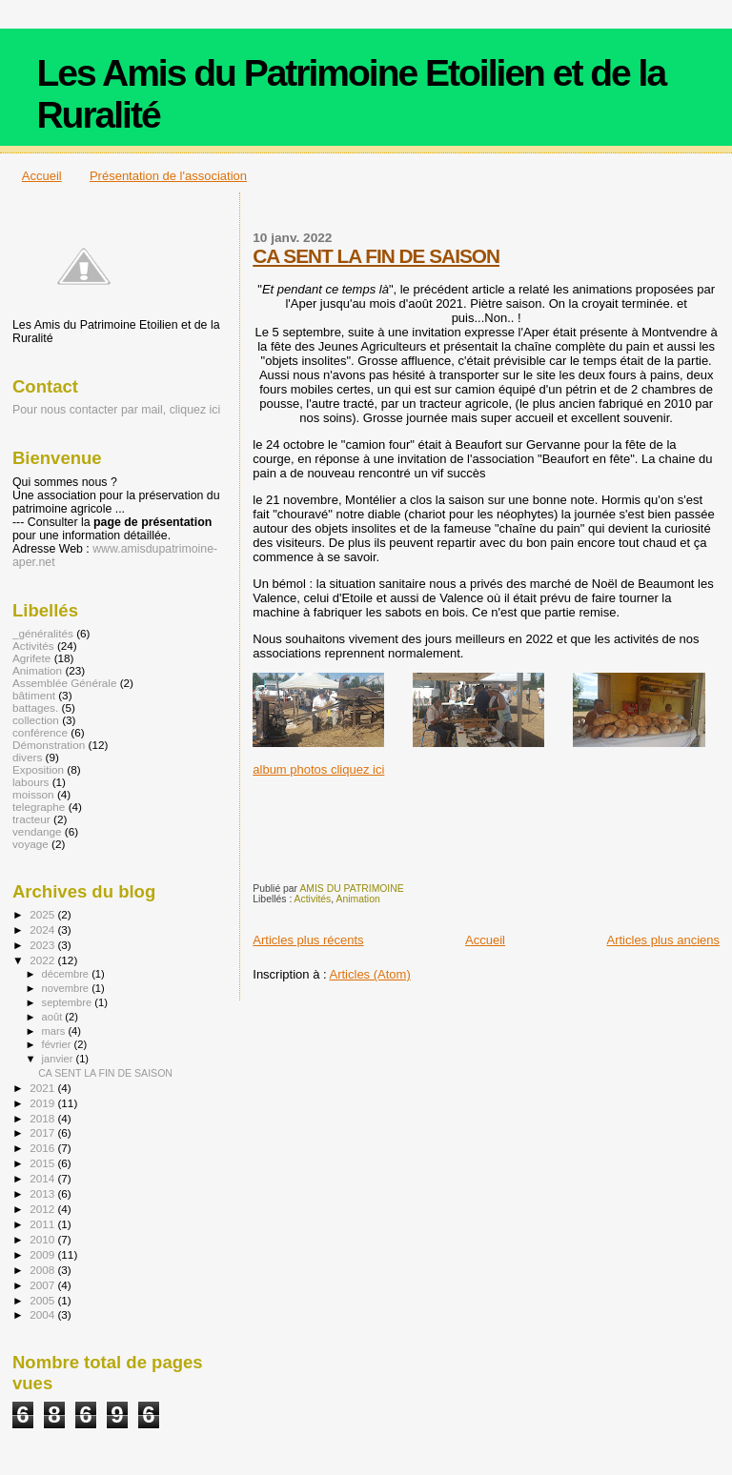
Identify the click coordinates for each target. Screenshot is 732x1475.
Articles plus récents (308, 940)
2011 (43, 1224)
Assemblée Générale (64, 683)
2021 (43, 1087)
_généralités (42, 633)
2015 (43, 1163)
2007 (43, 1285)
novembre (67, 988)
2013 (43, 1193)
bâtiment (33, 695)
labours (30, 782)
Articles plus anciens (664, 940)
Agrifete (31, 658)
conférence (40, 732)
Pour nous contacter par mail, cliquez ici (116, 409)
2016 (43, 1148)
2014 (43, 1178)
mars (55, 1031)
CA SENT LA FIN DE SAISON (376, 256)
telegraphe (38, 806)
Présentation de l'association (168, 176)
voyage (30, 844)
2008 (43, 1269)
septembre (68, 1002)
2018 (43, 1118)
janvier (59, 1058)
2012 (43, 1208)
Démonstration (48, 744)
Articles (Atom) (370, 974)
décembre (67, 974)
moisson (33, 794)
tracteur (31, 819)
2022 (43, 960)
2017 (43, 1132)
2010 (43, 1239)
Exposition (38, 769)
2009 (43, 1254)
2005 (43, 1300)
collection (35, 720)
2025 (43, 914)
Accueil (42, 176)
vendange (36, 831)
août (54, 1016)
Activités (313, 899)
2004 (43, 1314)
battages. (35, 707)
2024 (43, 929)
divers (27, 757)
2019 (43, 1103)
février (58, 1044)
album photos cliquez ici (318, 769)
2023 (43, 945)
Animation (358, 899)
